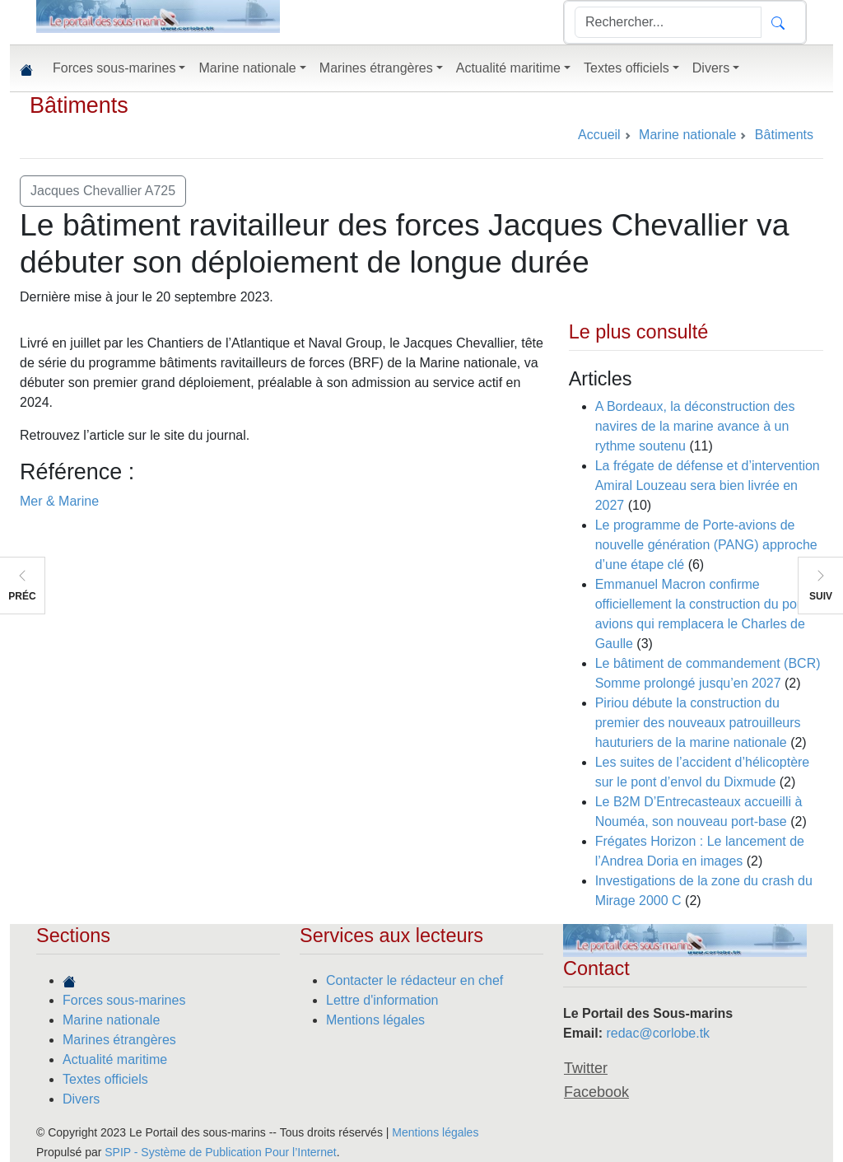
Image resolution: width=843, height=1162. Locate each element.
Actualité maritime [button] (508, 68)
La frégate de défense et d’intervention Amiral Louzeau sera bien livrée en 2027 (707, 485)
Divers (81, 1099)
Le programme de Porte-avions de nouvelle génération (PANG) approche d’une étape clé (706, 545)
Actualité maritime (115, 1059)
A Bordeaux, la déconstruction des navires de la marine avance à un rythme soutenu (695, 426)
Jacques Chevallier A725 (102, 191)
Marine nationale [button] (247, 68)
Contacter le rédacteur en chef (414, 980)
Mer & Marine (59, 501)
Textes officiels (105, 1079)
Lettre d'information (382, 1000)
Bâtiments (79, 105)
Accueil (599, 135)
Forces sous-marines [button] (114, 68)
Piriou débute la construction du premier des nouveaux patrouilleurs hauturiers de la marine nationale (698, 722)
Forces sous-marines (124, 1000)
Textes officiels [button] (626, 68)
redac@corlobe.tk (658, 1033)
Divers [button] (710, 68)
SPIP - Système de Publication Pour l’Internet (220, 1152)
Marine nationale (111, 1020)
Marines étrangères (119, 1040)
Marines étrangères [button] (376, 68)
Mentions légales (375, 1020)
